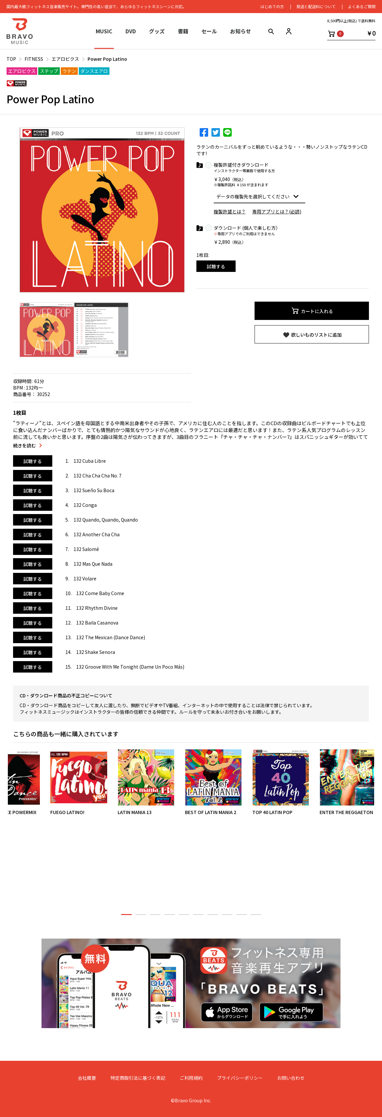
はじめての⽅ (272, 6)
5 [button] (184, 917)
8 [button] (227, 917)
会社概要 (87, 1078)
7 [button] (212, 917)
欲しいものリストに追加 (311, 335)
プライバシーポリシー (240, 1078)
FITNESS (34, 59)
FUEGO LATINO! (67, 812)
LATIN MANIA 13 (135, 812)
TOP (11, 59)
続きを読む (24, 445)
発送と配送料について (316, 6)
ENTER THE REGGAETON (346, 812)
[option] (102, 209)
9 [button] (241, 917)
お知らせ (240, 31)
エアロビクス (65, 59)
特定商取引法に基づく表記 (137, 1078)
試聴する (216, 266)
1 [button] (126, 917)
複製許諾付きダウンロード (241, 165)
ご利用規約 (191, 1078)
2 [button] (141, 917)
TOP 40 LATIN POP (272, 812)
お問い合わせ (291, 1078)
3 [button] (155, 917)
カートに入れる (312, 311)
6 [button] (198, 917)
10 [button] (256, 917)
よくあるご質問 (361, 6)
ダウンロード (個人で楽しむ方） (247, 228)
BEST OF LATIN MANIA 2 (210, 812)
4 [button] (169, 917)
